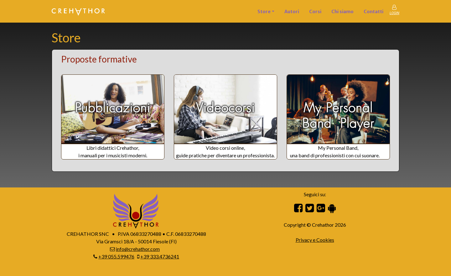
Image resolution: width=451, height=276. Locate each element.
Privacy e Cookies (315, 240)
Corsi (315, 11)
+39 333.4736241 (159, 256)
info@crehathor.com (138, 249)
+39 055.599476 (116, 256)
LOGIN (394, 13)
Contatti (373, 11)
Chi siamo (342, 11)
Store (264, 11)
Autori (291, 11)
